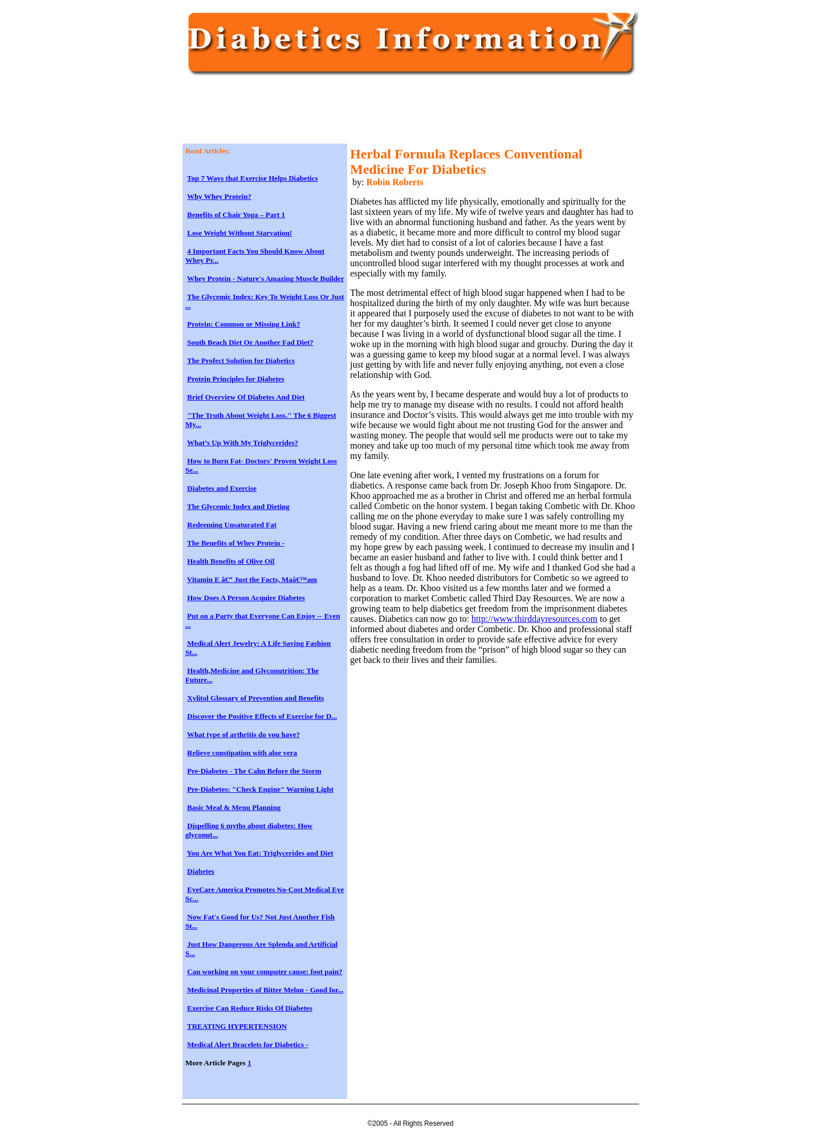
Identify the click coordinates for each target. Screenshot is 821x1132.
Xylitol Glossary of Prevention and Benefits (255, 698)
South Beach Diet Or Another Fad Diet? (250, 342)
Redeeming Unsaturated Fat (232, 524)
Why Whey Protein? (219, 196)
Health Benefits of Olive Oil (230, 561)
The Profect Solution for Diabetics (241, 360)
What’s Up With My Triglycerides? (242, 442)
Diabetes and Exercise (222, 488)
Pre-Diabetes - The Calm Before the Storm (254, 771)
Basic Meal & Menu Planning (234, 807)
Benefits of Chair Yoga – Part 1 (236, 214)
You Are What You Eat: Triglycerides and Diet (260, 853)
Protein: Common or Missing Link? (243, 324)
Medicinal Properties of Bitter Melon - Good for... (265, 990)
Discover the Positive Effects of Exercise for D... (262, 716)
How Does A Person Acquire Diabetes (246, 597)
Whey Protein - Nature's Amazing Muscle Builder (265, 278)
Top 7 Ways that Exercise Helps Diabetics (252, 178)
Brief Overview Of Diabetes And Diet (245, 397)
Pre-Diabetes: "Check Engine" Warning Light (260, 789)
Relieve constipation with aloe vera (242, 752)
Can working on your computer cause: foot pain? (264, 971)
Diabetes (200, 871)
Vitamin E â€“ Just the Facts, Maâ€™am (252, 579)
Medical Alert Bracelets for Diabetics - (247, 1044)
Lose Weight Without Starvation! (239, 233)
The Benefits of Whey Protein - (235, 543)
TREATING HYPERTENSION (237, 1026)
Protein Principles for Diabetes (235, 378)
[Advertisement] (392, 115)
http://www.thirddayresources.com (535, 619)
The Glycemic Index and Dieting (238, 506)
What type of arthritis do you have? (243, 734)
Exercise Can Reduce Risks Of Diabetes (249, 1008)
